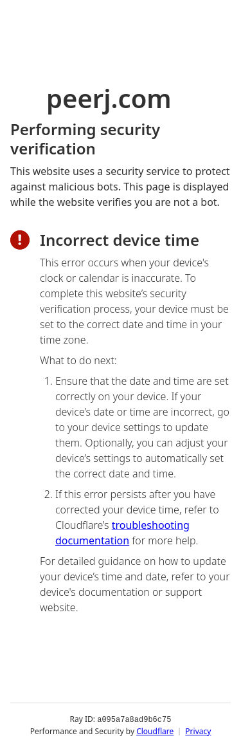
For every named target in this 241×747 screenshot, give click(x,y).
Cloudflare (155, 730)
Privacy (198, 730)
